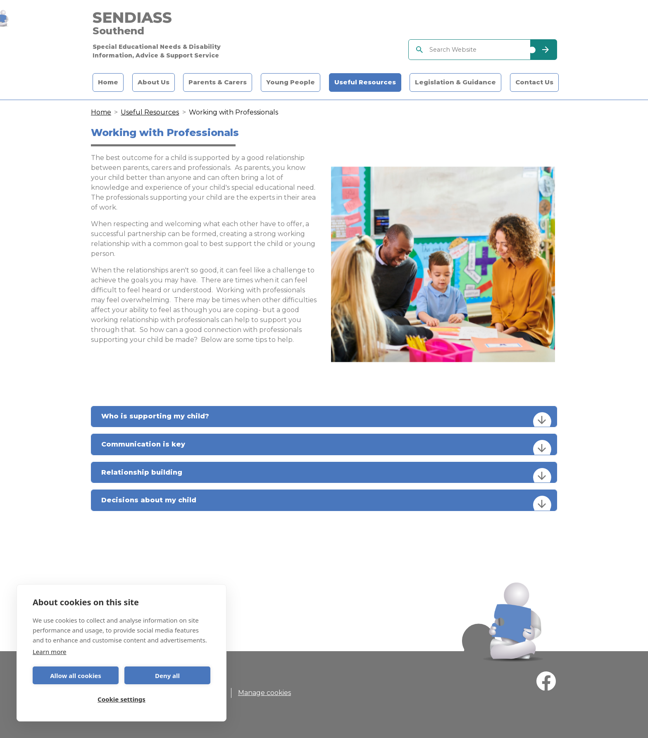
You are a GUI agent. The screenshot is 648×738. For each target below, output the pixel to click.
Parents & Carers (217, 82)
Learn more (50, 651)
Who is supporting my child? (326, 419)
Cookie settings (121, 699)
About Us (153, 82)
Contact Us (534, 82)
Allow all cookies (75, 675)
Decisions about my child (326, 503)
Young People (290, 82)
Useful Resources (365, 82)
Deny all (167, 675)
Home (108, 82)
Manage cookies (264, 693)
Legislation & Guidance (455, 82)
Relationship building (326, 475)
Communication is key (326, 447)
